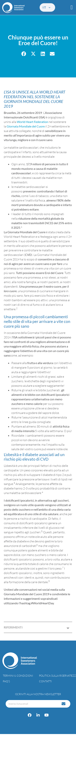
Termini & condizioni (18, 675)
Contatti (45, 681)
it (47, 7)
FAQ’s (6, 681)
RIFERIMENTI (13, 627)
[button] (71, 7)
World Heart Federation (32, 122)
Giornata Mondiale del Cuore (26, 126)
